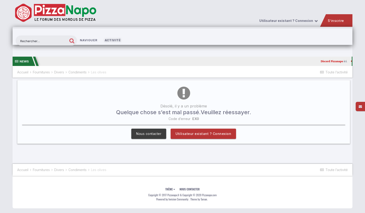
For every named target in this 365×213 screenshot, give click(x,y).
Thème (170, 189)
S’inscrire (336, 21)
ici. (349, 61)
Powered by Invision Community (172, 199)
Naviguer (88, 45)
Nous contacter (148, 134)
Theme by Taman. (199, 199)
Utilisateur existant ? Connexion (288, 21)
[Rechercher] (42, 41)
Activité (113, 40)
